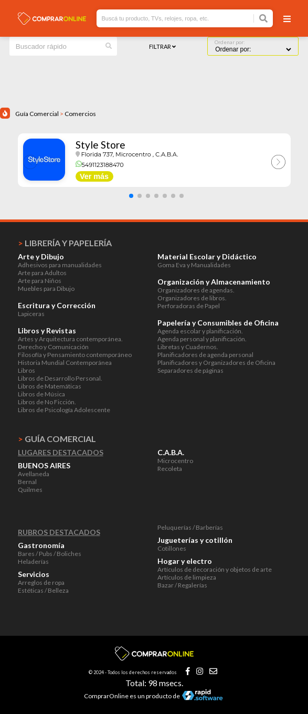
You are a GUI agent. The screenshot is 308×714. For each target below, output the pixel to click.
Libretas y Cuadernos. (187, 347)
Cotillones (171, 548)
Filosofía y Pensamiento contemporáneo (75, 355)
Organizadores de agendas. (196, 290)
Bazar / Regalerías (182, 585)
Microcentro (175, 461)
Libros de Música (41, 394)
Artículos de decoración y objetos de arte (214, 569)
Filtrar (162, 46)
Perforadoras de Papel (188, 306)
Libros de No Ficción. (47, 402)
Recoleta (169, 468)
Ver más (94, 176)
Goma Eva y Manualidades (194, 265)
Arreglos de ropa (41, 582)
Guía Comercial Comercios (55, 114)
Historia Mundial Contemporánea (65, 362)
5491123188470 (100, 165)
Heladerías (33, 561)
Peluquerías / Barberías (190, 527)
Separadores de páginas (190, 370)
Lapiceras (31, 314)
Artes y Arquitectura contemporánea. (70, 339)
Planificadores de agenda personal (205, 355)
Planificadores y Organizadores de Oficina (216, 362)
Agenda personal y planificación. (202, 339)
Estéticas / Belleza (43, 590)
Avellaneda (33, 474)
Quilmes (30, 490)
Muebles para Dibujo (46, 288)
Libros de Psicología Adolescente (64, 410)
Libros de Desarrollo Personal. (60, 378)
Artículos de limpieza (186, 577)
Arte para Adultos (42, 273)
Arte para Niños (39, 281)
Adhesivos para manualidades (60, 265)
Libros (26, 370)
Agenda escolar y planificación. (200, 331)
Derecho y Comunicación (53, 347)
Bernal (27, 482)
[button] (131, 196)
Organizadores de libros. (192, 298)
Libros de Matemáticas (49, 386)
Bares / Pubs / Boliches (49, 554)
